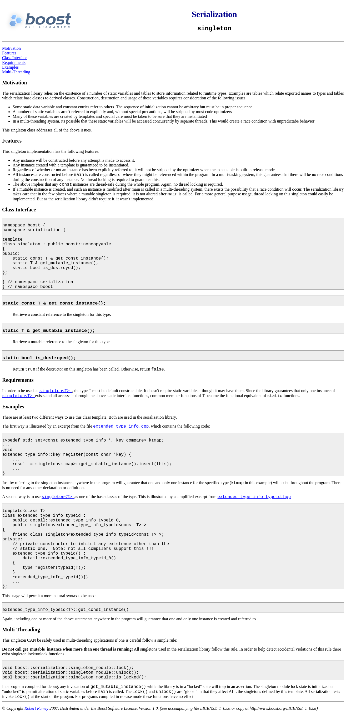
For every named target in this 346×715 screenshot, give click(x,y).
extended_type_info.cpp (121, 426)
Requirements (14, 62)
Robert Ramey (36, 708)
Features (9, 53)
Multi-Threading (16, 72)
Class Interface (14, 57)
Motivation (11, 48)
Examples (10, 67)
